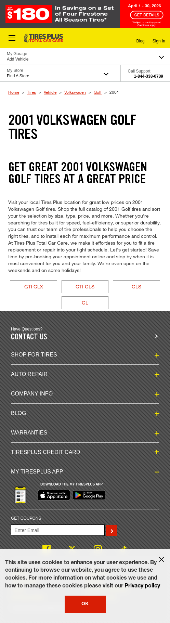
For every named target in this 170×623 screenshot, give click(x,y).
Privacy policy (142, 586)
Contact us (29, 337)
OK (85, 604)
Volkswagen (75, 92)
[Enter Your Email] (58, 530)
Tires (31, 92)
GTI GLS (85, 286)
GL (85, 303)
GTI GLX (33, 286)
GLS (136, 286)
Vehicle (50, 92)
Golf (98, 92)
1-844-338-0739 (148, 76)
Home (13, 92)
